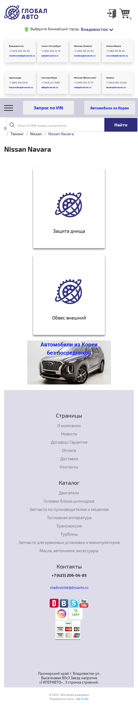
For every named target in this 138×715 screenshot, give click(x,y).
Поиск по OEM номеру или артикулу (38, 125)
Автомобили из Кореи (109, 108)
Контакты (69, 466)
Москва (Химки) (83, 46)
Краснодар (15, 77)
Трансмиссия (69, 525)
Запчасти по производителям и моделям (69, 509)
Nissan (36, 133)
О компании (69, 425)
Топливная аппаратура (69, 517)
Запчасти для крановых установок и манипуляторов (69, 542)
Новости (69, 433)
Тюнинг (17, 133)
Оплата (69, 450)
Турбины (69, 534)
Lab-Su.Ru (82, 698)
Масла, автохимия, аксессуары (69, 550)
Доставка (69, 458)
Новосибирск (113, 46)
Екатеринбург (49, 77)
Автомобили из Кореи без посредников (69, 348)
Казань (110, 77)
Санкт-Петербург (51, 46)
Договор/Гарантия (69, 442)
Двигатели (69, 492)
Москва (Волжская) (85, 77)
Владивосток (16, 46)
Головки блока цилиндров (69, 501)
